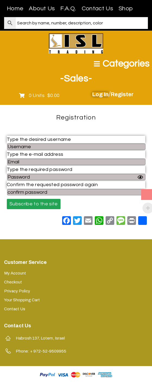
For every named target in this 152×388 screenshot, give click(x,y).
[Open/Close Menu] (121, 64)
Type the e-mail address (35, 154)
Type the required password (39, 169)
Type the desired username (39, 139)
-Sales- (76, 78)
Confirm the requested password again (52, 184)
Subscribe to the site (34, 203)
